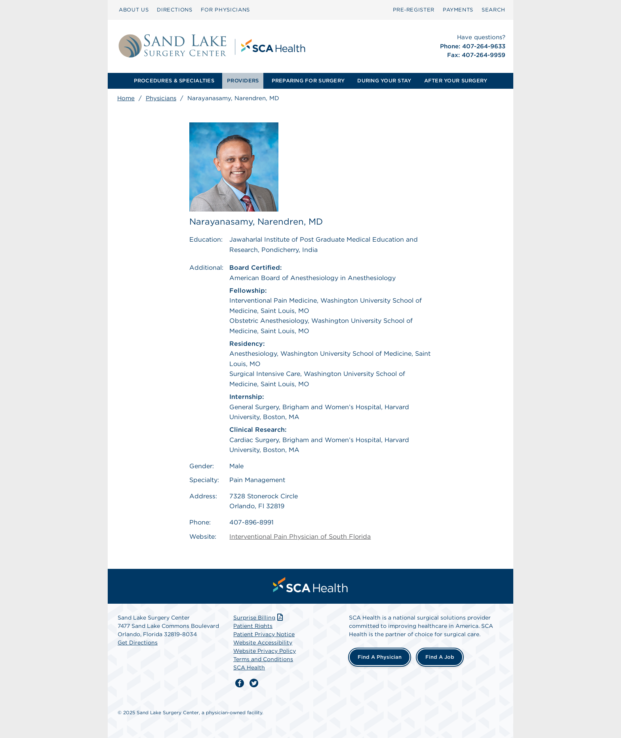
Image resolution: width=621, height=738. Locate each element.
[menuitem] (134, 10)
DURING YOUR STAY (384, 81)
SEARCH (493, 10)
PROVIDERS (243, 81)
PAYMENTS (458, 10)
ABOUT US (134, 10)
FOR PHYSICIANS (225, 10)
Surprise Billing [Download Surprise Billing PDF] (258, 615)
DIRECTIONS (174, 10)
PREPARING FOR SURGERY (308, 81)
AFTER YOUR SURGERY (456, 81)
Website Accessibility (262, 640)
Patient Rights (252, 624)
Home (126, 98)
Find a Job (439, 655)
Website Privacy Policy (264, 649)
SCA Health (249, 665)
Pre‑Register (413, 10)
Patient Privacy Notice (264, 632)
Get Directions (138, 640)
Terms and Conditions (263, 657)
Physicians (161, 98)
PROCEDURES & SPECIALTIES (174, 81)
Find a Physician (380, 655)
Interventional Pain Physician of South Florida (300, 534)
